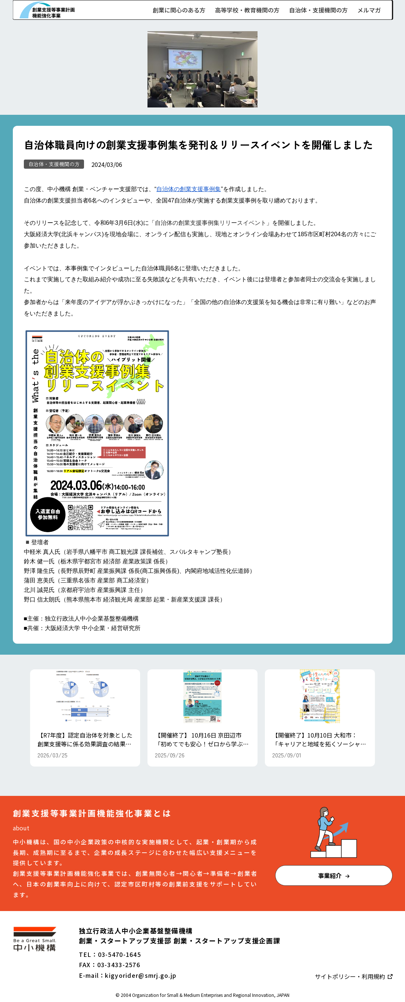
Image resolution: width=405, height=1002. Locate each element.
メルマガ (369, 10)
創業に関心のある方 (179, 10)
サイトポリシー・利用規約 (351, 976)
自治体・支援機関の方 (318, 10)
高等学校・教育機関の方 (247, 10)
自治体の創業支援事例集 (188, 189)
